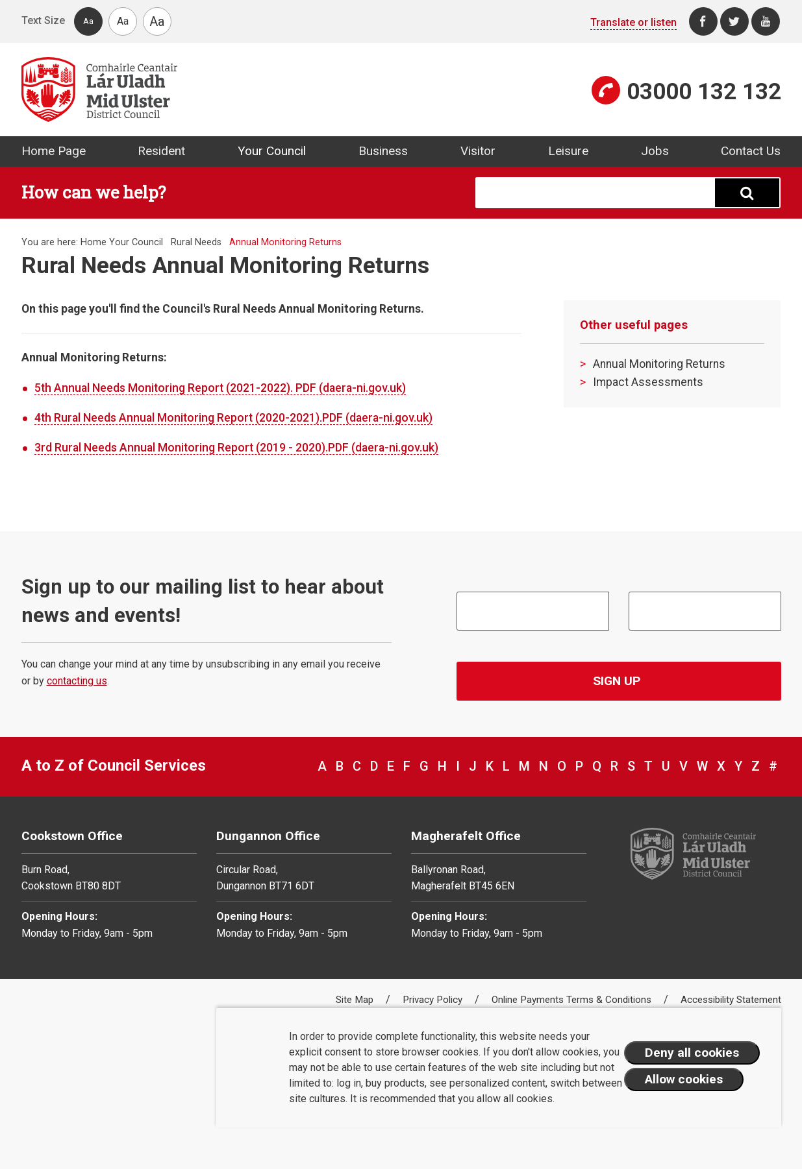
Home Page (53, 150)
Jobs (655, 150)
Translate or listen (633, 22)
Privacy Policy (434, 1000)
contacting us (77, 681)
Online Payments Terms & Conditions (573, 1000)
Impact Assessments (648, 382)
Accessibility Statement (731, 1000)
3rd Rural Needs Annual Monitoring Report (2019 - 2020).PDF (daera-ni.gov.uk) (236, 447)
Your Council (272, 150)
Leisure (568, 150)
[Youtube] (765, 21)
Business (383, 150)
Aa (88, 21)
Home (94, 242)
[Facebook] (703, 21)
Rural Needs (196, 242)
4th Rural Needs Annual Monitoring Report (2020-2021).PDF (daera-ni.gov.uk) (233, 417)
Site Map (356, 1000)
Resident (161, 150)
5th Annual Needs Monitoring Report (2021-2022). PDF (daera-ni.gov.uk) (220, 387)
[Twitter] (734, 21)
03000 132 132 (704, 91)
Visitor (477, 150)
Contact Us (751, 150)
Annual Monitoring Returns (659, 363)
